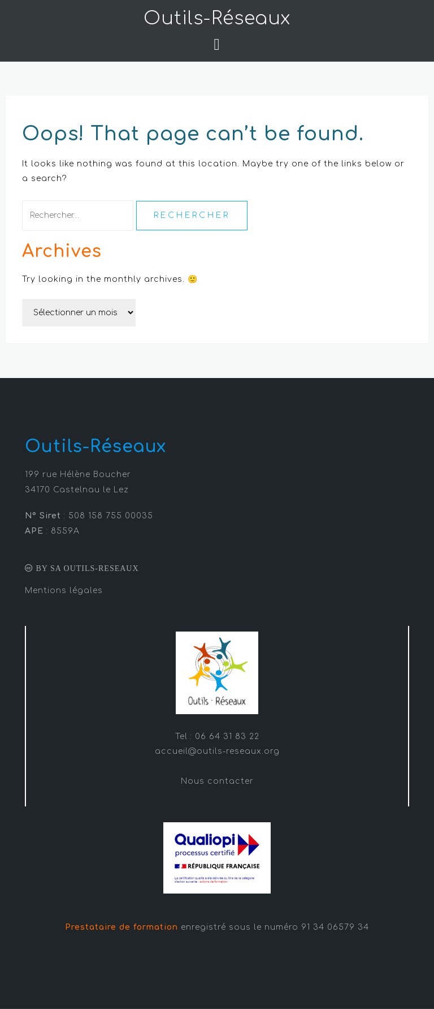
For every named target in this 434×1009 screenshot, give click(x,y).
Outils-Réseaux (217, 18)
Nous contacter (217, 781)
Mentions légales (64, 590)
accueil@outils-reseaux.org (217, 751)
